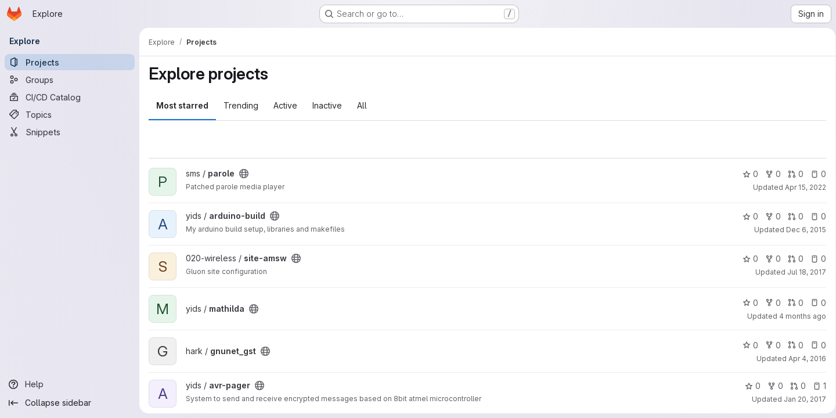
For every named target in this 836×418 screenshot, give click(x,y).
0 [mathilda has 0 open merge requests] (791, 303)
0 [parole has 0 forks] (769, 174)
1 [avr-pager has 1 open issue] (815, 386)
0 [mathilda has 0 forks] (769, 303)
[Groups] (70, 79)
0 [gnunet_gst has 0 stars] (746, 345)
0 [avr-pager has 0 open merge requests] (794, 386)
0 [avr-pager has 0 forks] (771, 386)
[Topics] (70, 114)
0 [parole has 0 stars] (746, 174)
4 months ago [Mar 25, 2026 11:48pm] (798, 316)
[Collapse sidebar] (70, 403)
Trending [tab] (241, 105)
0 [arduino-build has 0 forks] (769, 216)
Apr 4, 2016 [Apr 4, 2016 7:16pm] (803, 358)
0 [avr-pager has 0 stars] (748, 386)
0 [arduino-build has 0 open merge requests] (791, 216)
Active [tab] (285, 105)
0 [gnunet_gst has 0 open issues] (814, 345)
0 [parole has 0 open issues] (814, 174)
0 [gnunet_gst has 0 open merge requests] (791, 345)
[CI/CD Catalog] (70, 97)
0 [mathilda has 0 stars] (746, 303)
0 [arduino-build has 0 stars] (746, 216)
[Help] (70, 384)
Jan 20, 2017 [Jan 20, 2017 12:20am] (801, 399)
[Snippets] (70, 132)
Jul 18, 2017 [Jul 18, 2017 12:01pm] (802, 272)
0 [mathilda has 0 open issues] (814, 303)
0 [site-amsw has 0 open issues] (814, 259)
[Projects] (70, 62)
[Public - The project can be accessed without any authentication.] (243, 173)
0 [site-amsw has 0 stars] (746, 259)
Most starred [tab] (182, 105)
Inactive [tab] (327, 105)
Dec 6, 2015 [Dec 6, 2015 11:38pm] (802, 229)
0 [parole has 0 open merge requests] (791, 174)
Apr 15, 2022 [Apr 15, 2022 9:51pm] (801, 187)
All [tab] (362, 105)
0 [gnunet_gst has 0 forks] (769, 345)
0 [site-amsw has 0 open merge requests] (791, 259)
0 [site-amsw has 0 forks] (769, 259)
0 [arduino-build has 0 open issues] (814, 216)
